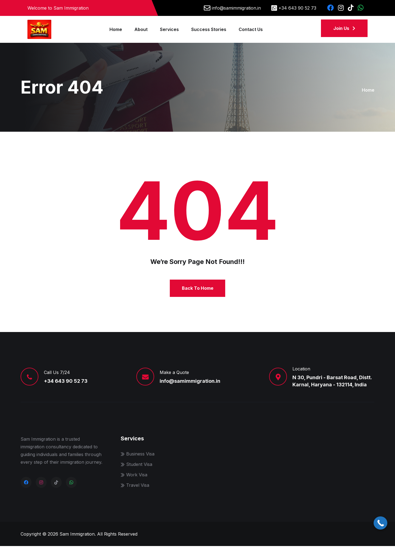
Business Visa (140, 465)
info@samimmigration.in (236, 8)
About (141, 29)
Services (169, 29)
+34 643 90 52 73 (297, 8)
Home (115, 29)
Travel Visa (137, 496)
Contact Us (251, 29)
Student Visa (139, 475)
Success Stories (208, 29)
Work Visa (136, 485)
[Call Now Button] (380, 523)
